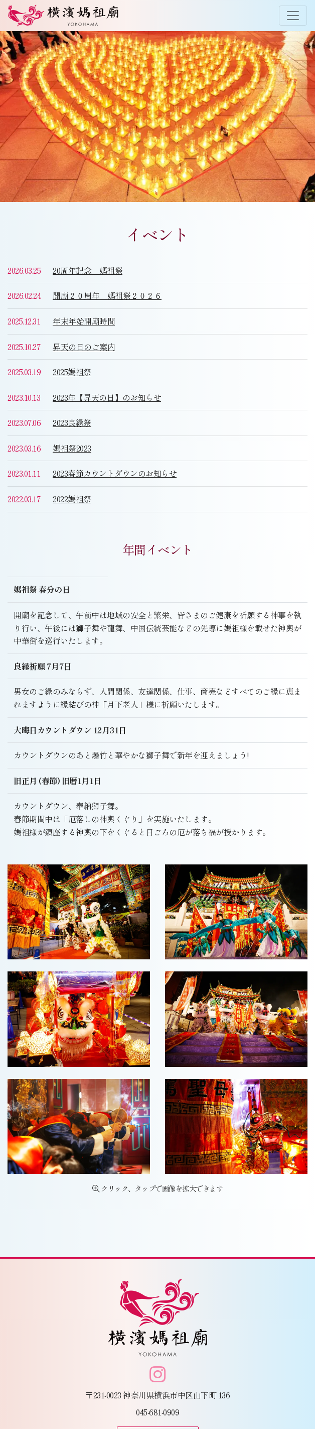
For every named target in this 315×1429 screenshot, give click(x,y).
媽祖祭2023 (72, 448)
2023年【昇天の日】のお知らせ (107, 397)
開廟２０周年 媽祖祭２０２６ (107, 295)
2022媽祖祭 (72, 499)
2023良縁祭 (72, 422)
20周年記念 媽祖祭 (87, 270)
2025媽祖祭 (72, 372)
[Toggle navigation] (293, 16)
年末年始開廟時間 (84, 321)
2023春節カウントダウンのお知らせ (115, 473)
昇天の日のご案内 (84, 347)
